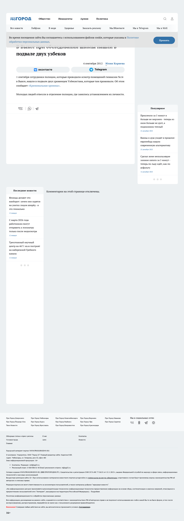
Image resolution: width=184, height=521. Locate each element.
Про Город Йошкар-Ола (15, 422)
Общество (44, 18)
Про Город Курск (37, 422)
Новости (82, 440)
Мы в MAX (162, 28)
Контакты (83, 436)
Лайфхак (35, 28)
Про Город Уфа (86, 422)
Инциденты (65, 18)
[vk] (20, 109)
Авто (44, 440)
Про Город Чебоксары (40, 418)
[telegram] (38, 109)
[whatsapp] (29, 109)
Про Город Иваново (113, 418)
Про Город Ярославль (39, 425)
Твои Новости (11, 425)
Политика (102, 18)
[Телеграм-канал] (98, 70)
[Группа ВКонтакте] (43, 70)
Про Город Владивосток (65, 425)
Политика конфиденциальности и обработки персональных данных (33, 496)
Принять (164, 40)
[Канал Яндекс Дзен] (153, 423)
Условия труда (12, 440)
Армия (84, 18)
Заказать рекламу (92, 28)
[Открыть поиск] (165, 19)
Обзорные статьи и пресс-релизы (19, 436)
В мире (52, 28)
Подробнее (95, 491)
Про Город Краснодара (89, 425)
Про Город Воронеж (88, 418)
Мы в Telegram (140, 28)
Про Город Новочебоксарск (66, 418)
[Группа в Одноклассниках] (139, 423)
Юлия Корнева (115, 63)
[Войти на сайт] (172, 19)
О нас (44, 436)
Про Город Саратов (112, 422)
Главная (9, 443)
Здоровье (69, 28)
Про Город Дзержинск (15, 418)
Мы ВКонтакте (117, 28)
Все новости (16, 28)
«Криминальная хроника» (44, 85)
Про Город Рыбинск (63, 422)
